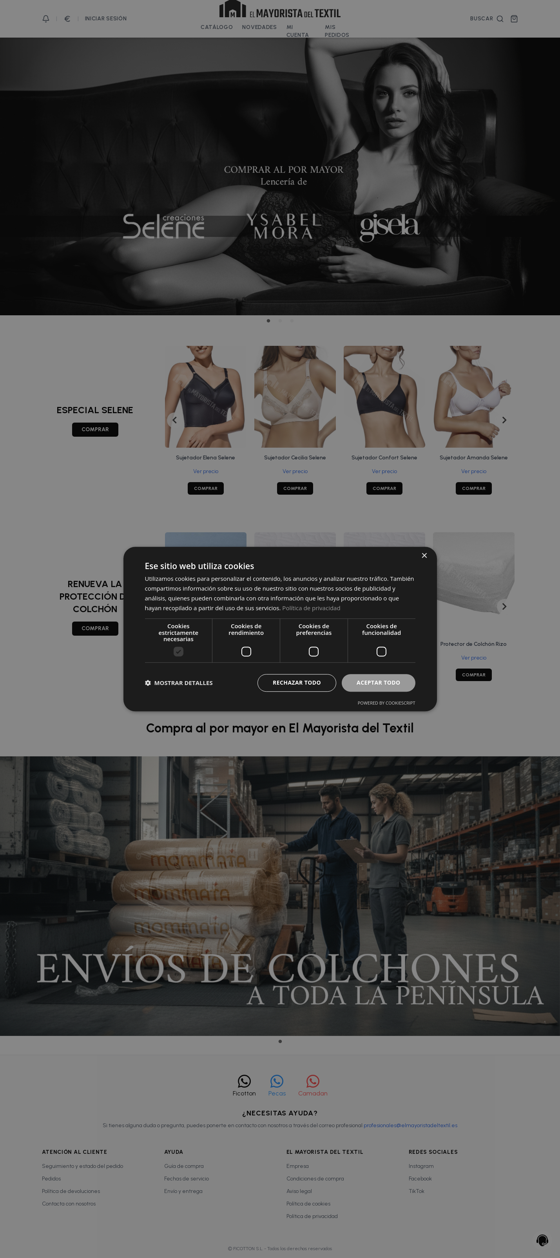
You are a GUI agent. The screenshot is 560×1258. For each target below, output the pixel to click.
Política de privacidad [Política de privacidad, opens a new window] (311, 608)
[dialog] (280, 629)
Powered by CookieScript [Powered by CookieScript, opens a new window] (386, 703)
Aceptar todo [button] (378, 682)
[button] (179, 682)
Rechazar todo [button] (297, 682)
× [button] (424, 556)
